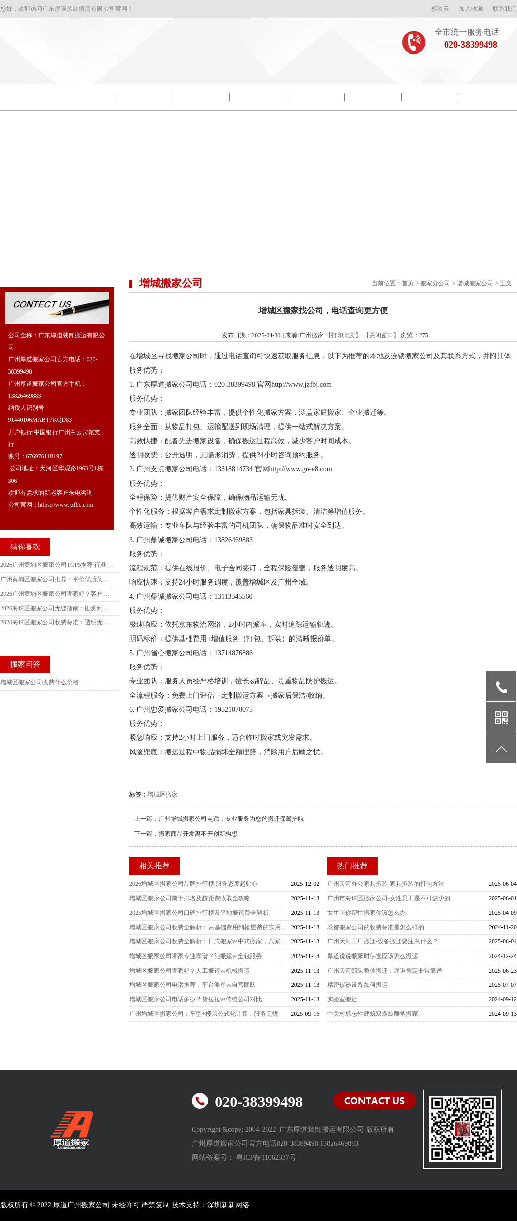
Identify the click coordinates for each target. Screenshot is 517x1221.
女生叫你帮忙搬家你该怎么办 (366, 912)
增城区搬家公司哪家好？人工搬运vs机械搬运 (189, 970)
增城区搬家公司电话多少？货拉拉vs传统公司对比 (195, 999)
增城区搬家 (162, 794)
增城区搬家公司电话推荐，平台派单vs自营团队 (192, 984)
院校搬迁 (143, 97)
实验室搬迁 (342, 999)
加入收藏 (471, 8)
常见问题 (431, 97)
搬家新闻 (258, 97)
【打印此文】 (343, 335)
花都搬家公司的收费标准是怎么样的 (375, 927)
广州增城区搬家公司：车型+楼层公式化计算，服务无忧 (203, 1013)
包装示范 (201, 97)
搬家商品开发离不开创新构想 (198, 833)
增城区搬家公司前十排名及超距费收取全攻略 (189, 898)
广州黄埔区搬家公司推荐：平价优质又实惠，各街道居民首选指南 (57, 579)
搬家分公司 (435, 283)
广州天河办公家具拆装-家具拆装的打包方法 (385, 883)
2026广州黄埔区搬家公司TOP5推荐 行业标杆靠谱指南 (57, 564)
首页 (408, 283)
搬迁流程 (316, 97)
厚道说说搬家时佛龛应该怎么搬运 (372, 956)
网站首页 (29, 97)
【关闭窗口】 (381, 335)
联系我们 (505, 8)
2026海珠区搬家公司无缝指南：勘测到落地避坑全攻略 (57, 608)
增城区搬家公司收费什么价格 (39, 682)
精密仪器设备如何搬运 (357, 984)
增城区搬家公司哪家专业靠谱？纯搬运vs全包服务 (195, 956)
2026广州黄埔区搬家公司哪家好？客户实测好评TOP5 (57, 593)
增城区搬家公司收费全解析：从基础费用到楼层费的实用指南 (210, 927)
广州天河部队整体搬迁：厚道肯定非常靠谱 (384, 970)
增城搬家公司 (475, 283)
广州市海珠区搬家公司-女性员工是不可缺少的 (388, 898)
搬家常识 (373, 97)
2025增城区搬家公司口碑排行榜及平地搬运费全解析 (199, 912)
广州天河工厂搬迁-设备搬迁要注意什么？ (382, 941)
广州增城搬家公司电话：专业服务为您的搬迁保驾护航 (231, 818)
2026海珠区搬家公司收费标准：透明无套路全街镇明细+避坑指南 (57, 622)
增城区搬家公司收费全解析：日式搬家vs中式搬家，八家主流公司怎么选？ (210, 941)
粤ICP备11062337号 (266, 1157)
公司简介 (86, 97)
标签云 (440, 8)
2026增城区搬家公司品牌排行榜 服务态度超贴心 (193, 883)
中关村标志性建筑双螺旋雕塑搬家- (373, 1013)
